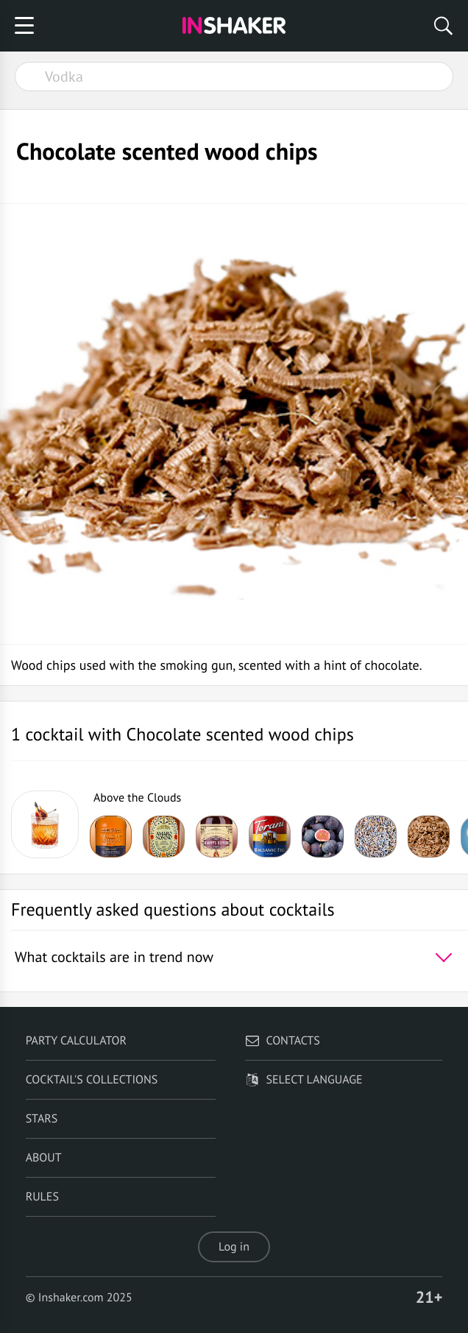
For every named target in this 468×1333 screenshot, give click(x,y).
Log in (234, 1247)
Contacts (282, 1040)
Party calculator (76, 1040)
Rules (42, 1196)
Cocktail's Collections (92, 1079)
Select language (303, 1079)
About (44, 1157)
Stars (42, 1118)
